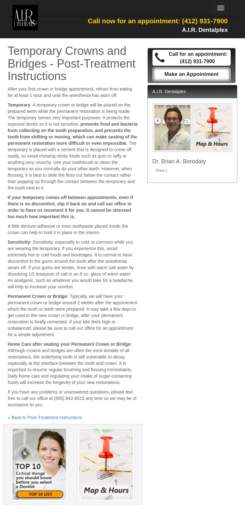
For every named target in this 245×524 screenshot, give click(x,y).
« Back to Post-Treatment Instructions (45, 417)
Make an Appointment (191, 74)
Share (160, 170)
